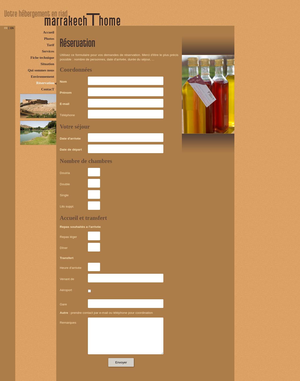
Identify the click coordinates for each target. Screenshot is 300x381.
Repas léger (68, 237)
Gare (63, 304)
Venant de (67, 279)
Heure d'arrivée (71, 268)
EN (12, 28)
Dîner (64, 248)
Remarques (68, 322)
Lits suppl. (67, 206)
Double (65, 184)
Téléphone (67, 115)
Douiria (65, 173)
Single (64, 195)
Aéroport (66, 290)
